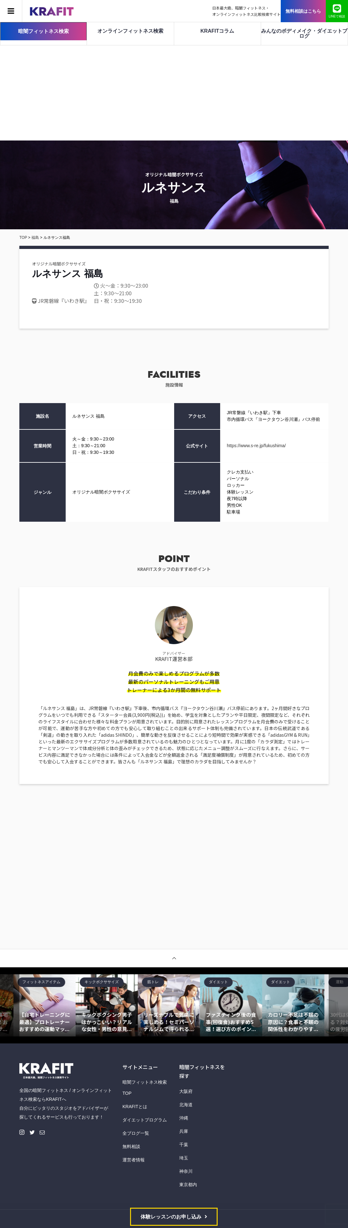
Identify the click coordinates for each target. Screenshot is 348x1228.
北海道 (186, 1104)
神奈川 (186, 1171)
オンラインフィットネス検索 (130, 31)
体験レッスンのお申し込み (171, 1216)
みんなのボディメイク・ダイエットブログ (304, 33)
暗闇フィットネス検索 (43, 31)
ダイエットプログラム (144, 1119)
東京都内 (188, 1184)
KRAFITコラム (217, 31)
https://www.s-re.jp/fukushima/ (256, 445)
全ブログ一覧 (135, 1133)
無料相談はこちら (303, 11)
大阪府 (186, 1091)
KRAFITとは (134, 1106)
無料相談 (131, 1146)
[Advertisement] (174, 93)
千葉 (183, 1144)
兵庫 (183, 1131)
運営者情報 (133, 1159)
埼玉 (183, 1157)
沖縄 (183, 1117)
